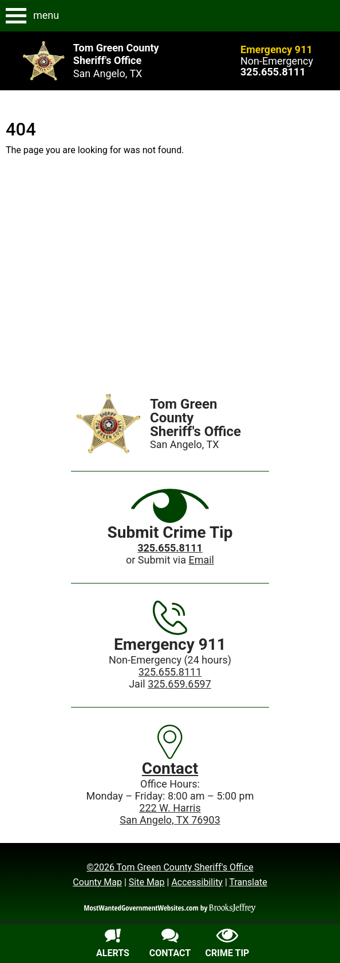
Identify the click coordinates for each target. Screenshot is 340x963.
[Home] (109, 423)
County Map (97, 882)
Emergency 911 (276, 49)
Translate (248, 882)
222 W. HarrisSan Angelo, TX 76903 (170, 814)
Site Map (147, 882)
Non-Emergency (276, 61)
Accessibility (197, 882)
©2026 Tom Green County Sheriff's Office (169, 867)
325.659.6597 (179, 684)
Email (201, 560)
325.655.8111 (170, 672)
